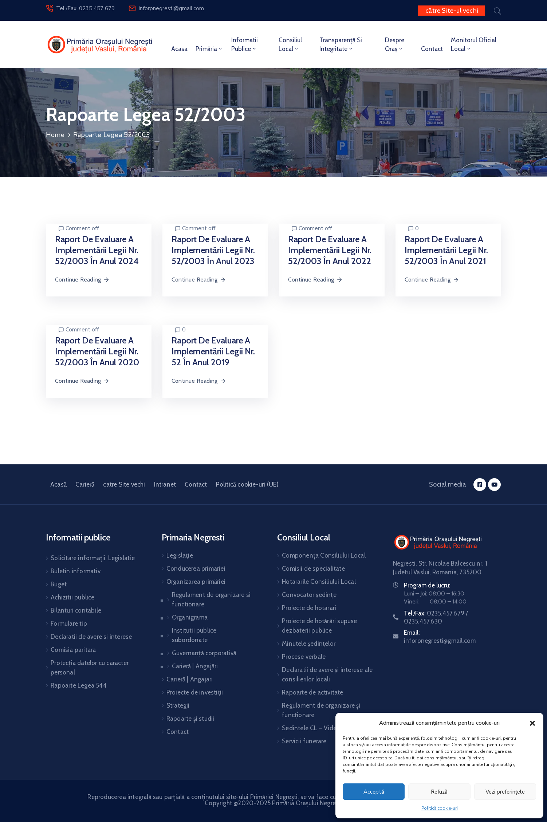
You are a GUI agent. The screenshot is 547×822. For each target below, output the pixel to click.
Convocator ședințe (309, 594)
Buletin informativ (76, 571)
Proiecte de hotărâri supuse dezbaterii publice (319, 625)
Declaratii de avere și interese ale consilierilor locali (327, 674)
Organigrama (190, 617)
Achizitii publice (72, 597)
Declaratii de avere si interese (91, 636)
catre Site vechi (124, 484)
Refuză (439, 791)
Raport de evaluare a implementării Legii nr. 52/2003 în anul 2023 (213, 250)
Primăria (209, 48)
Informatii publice (244, 44)
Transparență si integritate (340, 44)
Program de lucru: (427, 585)
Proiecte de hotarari (309, 607)
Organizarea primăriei (195, 581)
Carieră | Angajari (189, 679)
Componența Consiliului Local (324, 555)
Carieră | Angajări (195, 666)
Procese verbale (304, 656)
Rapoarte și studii (190, 718)
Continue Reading (82, 279)
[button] (532, 723)
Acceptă (373, 791)
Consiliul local (290, 44)
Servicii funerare (304, 741)
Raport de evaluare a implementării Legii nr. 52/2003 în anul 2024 (97, 250)
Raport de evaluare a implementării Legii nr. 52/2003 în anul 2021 (446, 250)
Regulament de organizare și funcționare (321, 710)
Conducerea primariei (195, 568)
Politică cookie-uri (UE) (247, 484)
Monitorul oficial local (473, 44)
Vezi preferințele (505, 791)
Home (55, 134)
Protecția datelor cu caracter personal (90, 667)
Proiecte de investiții (194, 692)
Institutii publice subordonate (194, 635)
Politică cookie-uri (439, 808)
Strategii (178, 705)
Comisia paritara (73, 649)
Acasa (179, 48)
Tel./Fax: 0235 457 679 (85, 8)
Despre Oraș (394, 44)
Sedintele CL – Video (311, 728)
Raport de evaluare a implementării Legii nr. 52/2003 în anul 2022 (329, 250)
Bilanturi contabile (76, 610)
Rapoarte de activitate (312, 692)
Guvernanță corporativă (204, 653)
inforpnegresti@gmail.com (171, 8)
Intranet (165, 484)
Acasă (58, 484)
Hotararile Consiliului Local (319, 581)
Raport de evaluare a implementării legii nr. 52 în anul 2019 (213, 351)
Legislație (179, 555)
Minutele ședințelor (308, 643)
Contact (432, 48)
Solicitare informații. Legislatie (93, 558)
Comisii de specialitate (313, 568)
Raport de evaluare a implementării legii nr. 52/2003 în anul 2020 (97, 351)
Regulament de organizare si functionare (211, 599)
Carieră (84, 484)
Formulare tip (69, 623)
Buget (59, 584)
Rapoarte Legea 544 (79, 685)
